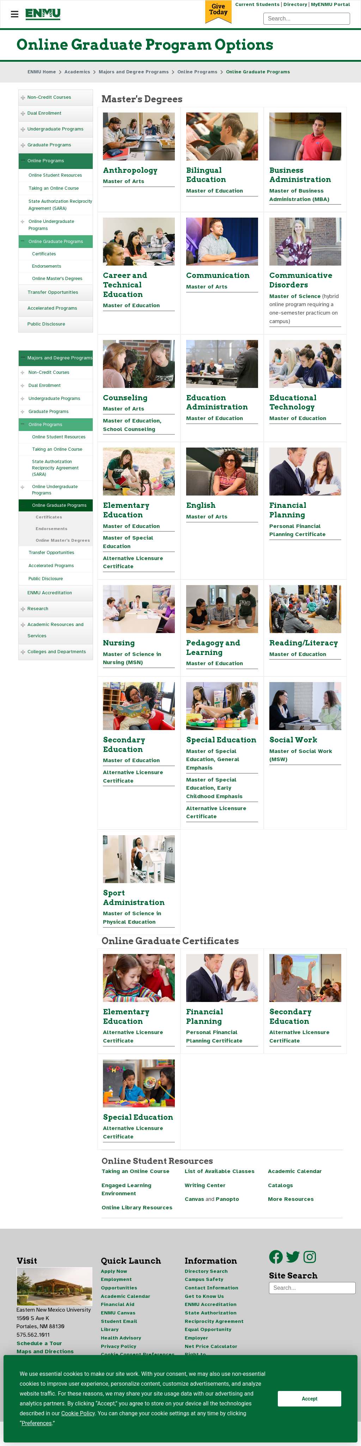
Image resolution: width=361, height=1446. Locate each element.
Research (37, 609)
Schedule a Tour (39, 1351)
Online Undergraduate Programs (51, 225)
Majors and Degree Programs (60, 358)
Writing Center (205, 1192)
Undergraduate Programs (55, 129)
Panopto (228, 1206)
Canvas (195, 1206)
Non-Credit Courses (49, 98)
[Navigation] (14, 14)
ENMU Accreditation (49, 593)
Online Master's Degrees (57, 279)
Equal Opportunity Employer (208, 1341)
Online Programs (45, 161)
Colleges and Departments (56, 652)
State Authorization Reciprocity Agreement (214, 1324)
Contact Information (211, 1295)
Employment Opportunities (119, 1290)
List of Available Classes (220, 1177)
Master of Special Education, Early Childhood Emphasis (214, 792)
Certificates (44, 254)
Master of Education (215, 191)
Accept (309, 1399)
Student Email (119, 1329)
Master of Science (295, 297)
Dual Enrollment (44, 113)
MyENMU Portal (330, 4)
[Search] (306, 19)
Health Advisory (121, 1346)
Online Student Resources (55, 175)
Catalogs (281, 1192)
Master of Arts (124, 182)
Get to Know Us (204, 1303)
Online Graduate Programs (56, 242)
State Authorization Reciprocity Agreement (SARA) (60, 205)
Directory (295, 4)
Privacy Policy (118, 1354)
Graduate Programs (49, 145)
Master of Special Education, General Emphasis (213, 764)
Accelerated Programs (52, 308)
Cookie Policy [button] (78, 1413)
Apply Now (114, 1278)
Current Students (256, 4)
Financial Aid (117, 1312)
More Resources (291, 1206)
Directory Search (206, 1278)
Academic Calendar (295, 1177)
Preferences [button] (36, 1423)
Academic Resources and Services (55, 630)
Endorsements (46, 266)
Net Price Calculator (211, 1354)
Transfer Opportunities (52, 293)
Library (109, 1337)
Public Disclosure (46, 324)
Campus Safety (204, 1286)
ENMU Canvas (118, 1320)
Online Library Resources (137, 1214)
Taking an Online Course (54, 189)
